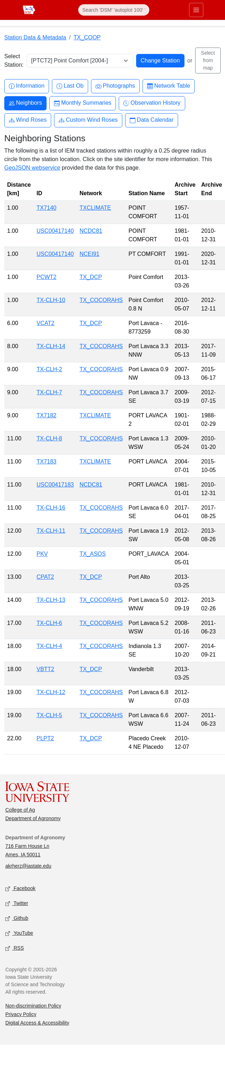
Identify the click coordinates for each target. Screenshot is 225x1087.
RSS (14, 948)
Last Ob (70, 86)
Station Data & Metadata (35, 37)
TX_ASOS (93, 554)
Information (26, 86)
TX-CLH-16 (51, 508)
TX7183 (47, 462)
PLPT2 (45, 738)
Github (16, 919)
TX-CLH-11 (51, 531)
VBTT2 (45, 669)
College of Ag (20, 810)
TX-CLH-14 (51, 346)
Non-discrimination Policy (33, 1006)
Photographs (115, 86)
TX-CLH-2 (49, 369)
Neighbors (25, 103)
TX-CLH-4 (49, 646)
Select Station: (13, 60)
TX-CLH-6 (49, 623)
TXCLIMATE (95, 208)
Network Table (168, 86)
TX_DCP (91, 277)
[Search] (113, 10)
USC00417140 (55, 231)
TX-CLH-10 (51, 300)
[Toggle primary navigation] (196, 10)
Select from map (208, 60)
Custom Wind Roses (88, 120)
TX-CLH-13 (51, 600)
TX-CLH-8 (49, 438)
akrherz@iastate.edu (28, 866)
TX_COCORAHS (101, 300)
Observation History (152, 103)
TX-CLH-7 (49, 392)
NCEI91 (90, 254)
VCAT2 (45, 323)
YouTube (19, 933)
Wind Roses (28, 120)
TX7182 (47, 415)
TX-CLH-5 (49, 715)
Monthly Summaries (82, 103)
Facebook (20, 889)
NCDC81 (91, 231)
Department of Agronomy (33, 818)
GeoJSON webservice (32, 168)
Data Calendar (151, 120)
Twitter (16, 904)
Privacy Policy (20, 1014)
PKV (42, 554)
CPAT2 (45, 577)
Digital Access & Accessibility (37, 1023)
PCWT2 (47, 277)
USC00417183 (55, 485)
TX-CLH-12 (51, 692)
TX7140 (47, 208)
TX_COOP (87, 37)
